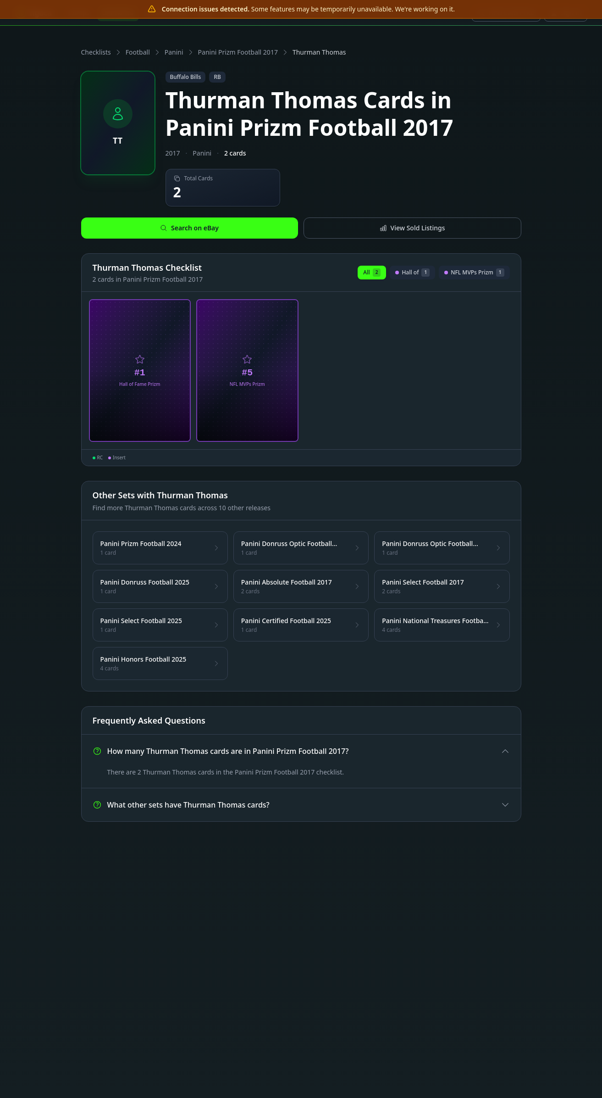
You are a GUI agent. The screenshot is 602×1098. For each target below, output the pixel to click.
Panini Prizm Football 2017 (238, 52)
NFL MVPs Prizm (474, 273)
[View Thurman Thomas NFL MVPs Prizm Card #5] (247, 370)
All (372, 272)
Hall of (412, 273)
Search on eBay (189, 227)
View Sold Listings (412, 227)
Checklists (96, 52)
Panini (174, 52)
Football (138, 52)
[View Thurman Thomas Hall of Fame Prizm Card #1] (140, 370)
